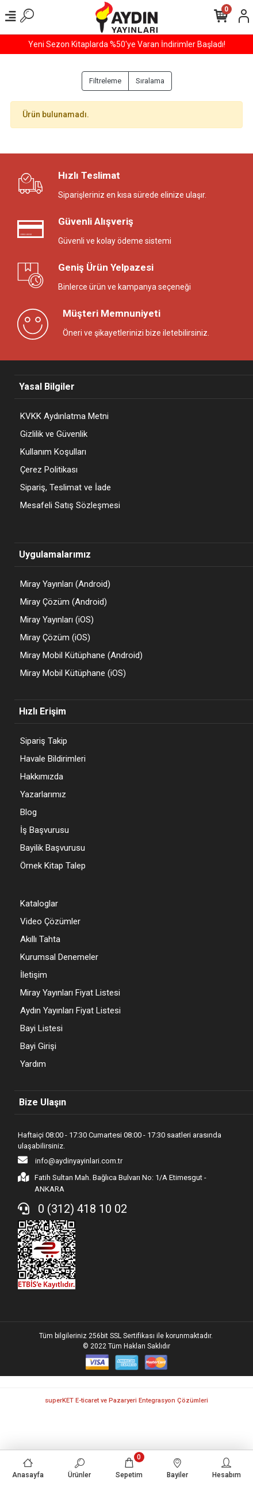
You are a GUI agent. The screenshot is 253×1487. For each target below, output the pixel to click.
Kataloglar (39, 903)
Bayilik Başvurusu (52, 848)
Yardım (33, 1064)
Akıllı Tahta (40, 939)
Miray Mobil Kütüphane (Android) (81, 655)
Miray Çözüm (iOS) (55, 637)
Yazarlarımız (43, 794)
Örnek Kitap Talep (53, 865)
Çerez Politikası (49, 469)
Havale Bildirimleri (53, 759)
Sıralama (150, 80)
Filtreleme (105, 80)
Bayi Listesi (41, 1028)
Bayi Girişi (38, 1046)
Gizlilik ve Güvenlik (53, 434)
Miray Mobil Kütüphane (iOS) (73, 673)
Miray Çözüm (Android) (63, 602)
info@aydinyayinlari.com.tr (70, 1160)
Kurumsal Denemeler (59, 957)
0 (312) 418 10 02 (72, 1209)
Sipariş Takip (43, 741)
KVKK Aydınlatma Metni (64, 416)
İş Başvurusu (44, 830)
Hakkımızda (41, 776)
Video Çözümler (50, 921)
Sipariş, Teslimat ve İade (65, 487)
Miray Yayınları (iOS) (57, 619)
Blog (28, 812)
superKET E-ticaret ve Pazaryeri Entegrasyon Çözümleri (126, 1400)
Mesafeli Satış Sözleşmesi (70, 505)
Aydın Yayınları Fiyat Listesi (70, 1010)
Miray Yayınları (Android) (65, 584)
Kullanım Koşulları (53, 452)
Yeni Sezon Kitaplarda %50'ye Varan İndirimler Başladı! (126, 44)
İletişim (33, 975)
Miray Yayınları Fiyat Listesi (70, 993)
